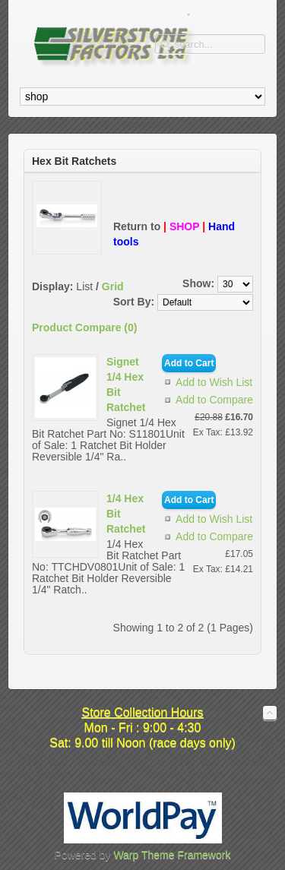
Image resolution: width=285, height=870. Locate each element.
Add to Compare (214, 400)
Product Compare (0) (84, 327)
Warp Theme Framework (171, 855)
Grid (113, 286)
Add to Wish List (214, 382)
